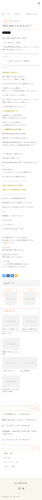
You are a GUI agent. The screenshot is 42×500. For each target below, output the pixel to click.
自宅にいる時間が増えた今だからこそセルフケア (30, 330)
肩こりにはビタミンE (10, 425)
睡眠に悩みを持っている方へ (13, 420)
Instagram (19, 488)
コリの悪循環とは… (10, 414)
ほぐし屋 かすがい (15, 496)
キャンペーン (9, 462)
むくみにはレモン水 (10, 439)
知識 (5, 21)
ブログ (9, 14)
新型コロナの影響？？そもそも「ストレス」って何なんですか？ (10, 331)
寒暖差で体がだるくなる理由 (10, 353)
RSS (23, 488)
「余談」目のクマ (8, 371)
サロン (13, 283)
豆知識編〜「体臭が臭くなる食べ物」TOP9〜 (20, 431)
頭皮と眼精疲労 (25, 371)
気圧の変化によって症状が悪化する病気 (10, 390)
